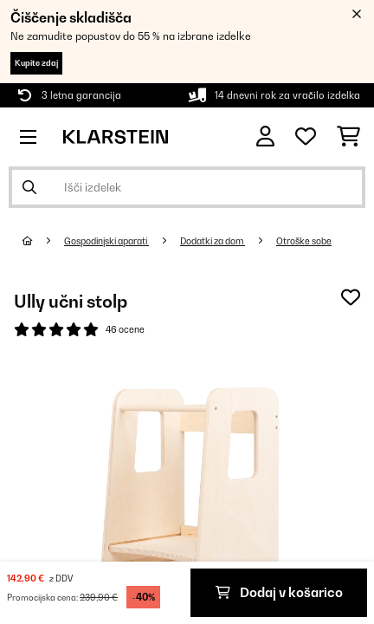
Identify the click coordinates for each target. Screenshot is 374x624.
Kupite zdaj (36, 63)
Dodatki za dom (212, 241)
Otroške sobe (304, 241)
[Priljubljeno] (305, 137)
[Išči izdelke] (187, 187)
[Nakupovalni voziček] (348, 137)
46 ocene (125, 329)
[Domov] (43, 241)
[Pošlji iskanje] (29, 187)
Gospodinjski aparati (106, 241)
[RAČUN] (265, 136)
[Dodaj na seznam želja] (350, 297)
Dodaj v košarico (279, 592)
